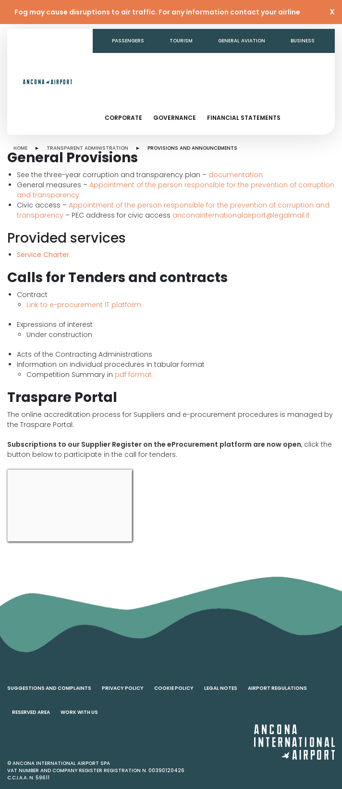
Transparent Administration (153, 64)
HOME (20, 148)
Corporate (123, 118)
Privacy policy (123, 688)
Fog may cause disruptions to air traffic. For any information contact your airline (157, 12)
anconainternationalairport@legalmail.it (241, 215)
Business (303, 40)
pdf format (133, 374)
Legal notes (220, 688)
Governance (174, 118)
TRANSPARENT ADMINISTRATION (87, 148)
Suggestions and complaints (49, 688)
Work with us (79, 712)
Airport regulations (277, 688)
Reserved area (31, 712)
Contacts (233, 64)
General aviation (241, 40)
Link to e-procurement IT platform (83, 305)
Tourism (181, 40)
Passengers (128, 40)
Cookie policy (174, 688)
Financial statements (244, 118)
